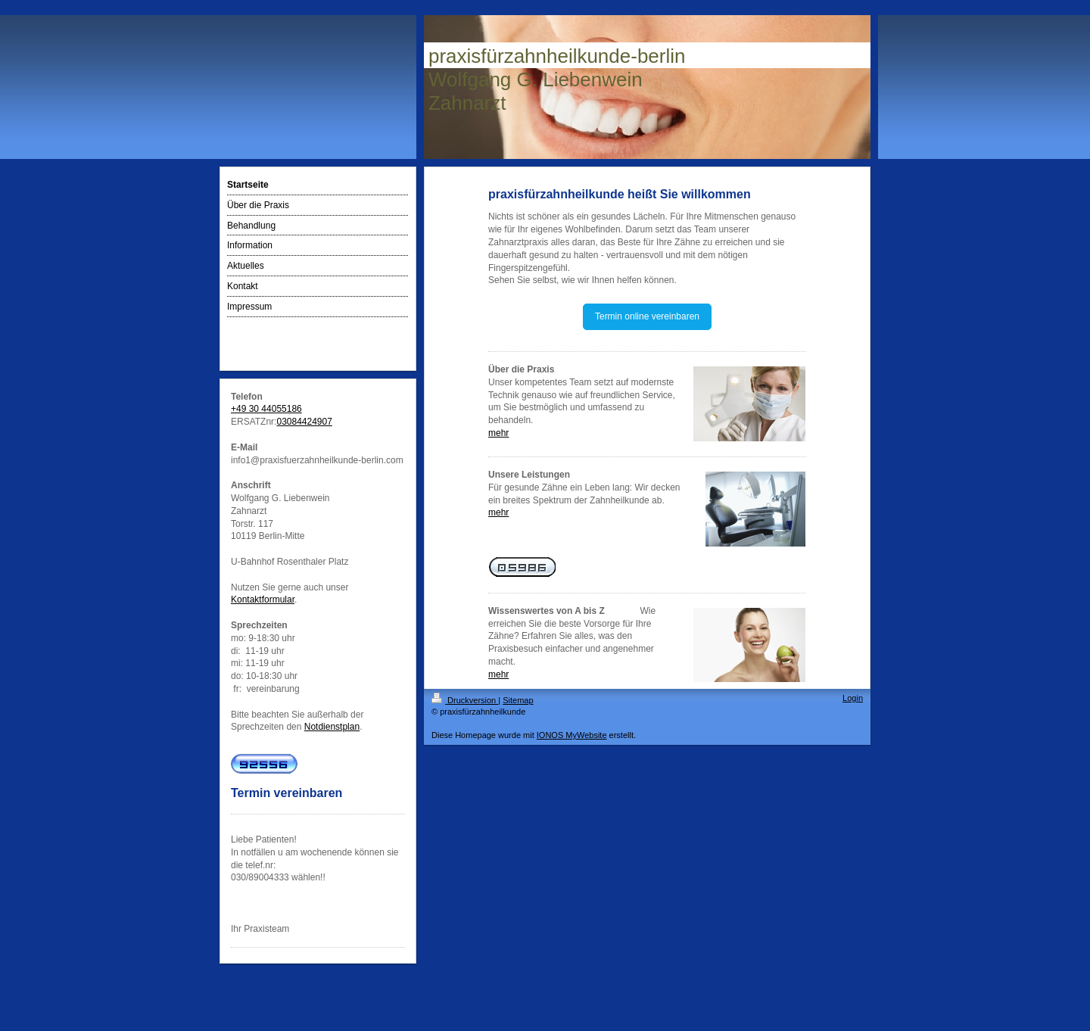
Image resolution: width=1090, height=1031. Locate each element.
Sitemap (518, 700)
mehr (498, 433)
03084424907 (304, 421)
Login (852, 697)
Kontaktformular (262, 599)
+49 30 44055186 (266, 408)
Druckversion (464, 700)
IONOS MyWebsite (572, 735)
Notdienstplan (332, 726)
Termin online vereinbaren (647, 316)
